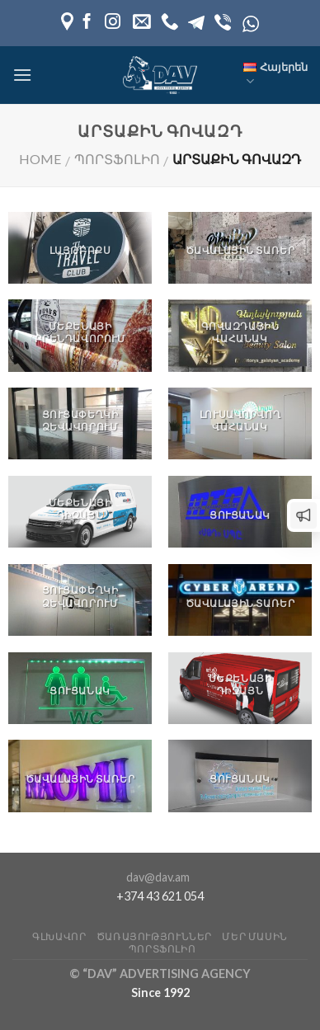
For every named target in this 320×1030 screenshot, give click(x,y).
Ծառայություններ (154, 936)
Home (40, 159)
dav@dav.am (158, 877)
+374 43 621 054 (160, 896)
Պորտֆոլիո (117, 159)
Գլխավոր (59, 936)
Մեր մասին (255, 936)
